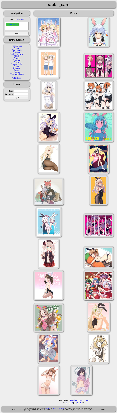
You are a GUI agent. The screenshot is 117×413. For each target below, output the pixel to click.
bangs (17, 72)
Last (87, 400)
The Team (61, 408)
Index (16, 19)
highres (17, 68)
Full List (15, 78)
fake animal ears (17, 74)
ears (17, 66)
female (17, 52)
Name (11, 91)
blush (17, 56)
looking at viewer (17, 54)
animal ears (17, 46)
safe (17, 48)
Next (21, 19)
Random (73, 400)
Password (9, 94)
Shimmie (48, 408)
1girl (17, 58)
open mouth (17, 64)
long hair (17, 60)
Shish (54, 408)
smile (17, 70)
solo (17, 62)
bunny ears (17, 50)
